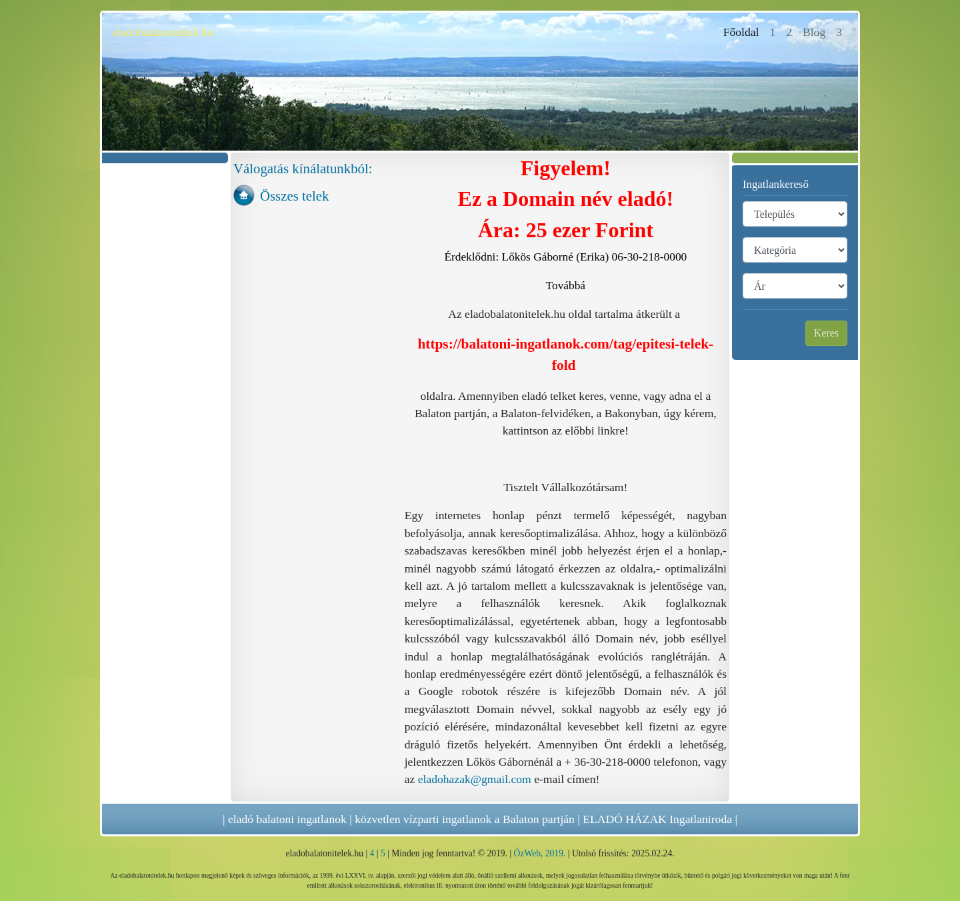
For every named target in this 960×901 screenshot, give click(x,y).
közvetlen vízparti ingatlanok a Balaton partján (465, 819)
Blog (814, 32)
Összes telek (294, 195)
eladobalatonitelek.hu (163, 32)
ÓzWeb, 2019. (540, 853)
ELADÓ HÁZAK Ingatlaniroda (657, 819)
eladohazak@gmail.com (474, 779)
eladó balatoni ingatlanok (287, 819)
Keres (826, 333)
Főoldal (744, 31)
